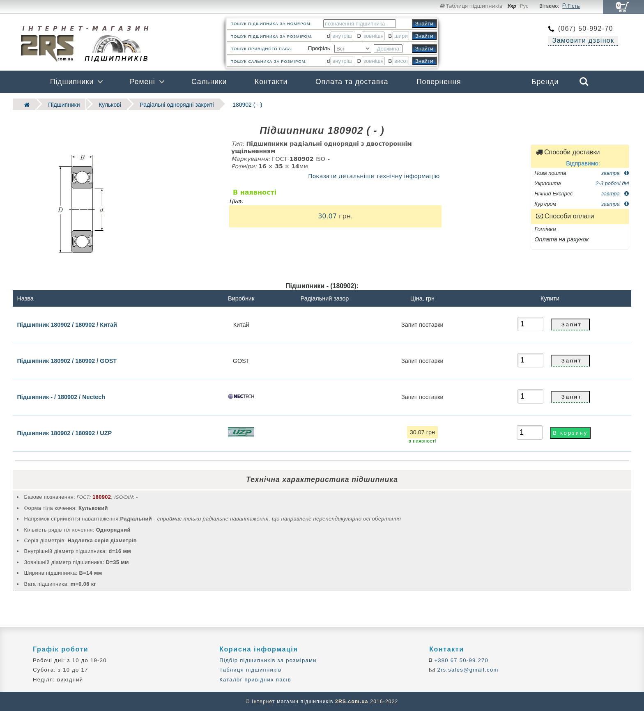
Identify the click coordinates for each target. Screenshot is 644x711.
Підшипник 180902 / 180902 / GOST (67, 360)
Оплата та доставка (352, 82)
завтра (615, 172)
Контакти (271, 82)
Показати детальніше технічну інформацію (373, 175)
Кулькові (107, 104)
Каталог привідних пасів (255, 679)
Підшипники (72, 82)
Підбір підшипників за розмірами (268, 660)
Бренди (545, 82)
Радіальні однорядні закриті (173, 104)
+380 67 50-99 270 (460, 660)
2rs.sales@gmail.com (467, 670)
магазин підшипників (305, 701)
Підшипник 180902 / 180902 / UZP (64, 432)
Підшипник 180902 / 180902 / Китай (67, 324)
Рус (524, 6)
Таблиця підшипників (471, 5)
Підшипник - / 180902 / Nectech (61, 396)
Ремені (142, 82)
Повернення (438, 82)
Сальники (209, 82)
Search (584, 82)
